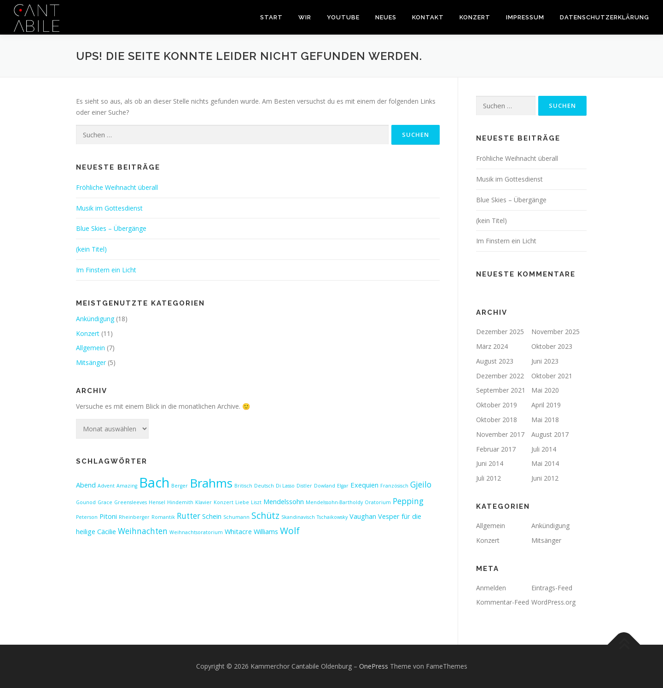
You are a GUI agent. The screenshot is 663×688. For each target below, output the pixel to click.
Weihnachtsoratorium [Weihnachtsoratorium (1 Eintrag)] (196, 532)
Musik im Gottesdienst (109, 208)
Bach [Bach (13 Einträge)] (154, 482)
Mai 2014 (545, 463)
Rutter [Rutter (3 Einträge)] (188, 516)
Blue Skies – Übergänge (111, 228)
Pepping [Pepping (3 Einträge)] (408, 501)
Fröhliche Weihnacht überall (117, 187)
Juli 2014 (543, 449)
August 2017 (550, 434)
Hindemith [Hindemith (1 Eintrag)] (180, 502)
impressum (525, 17)
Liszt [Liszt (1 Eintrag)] (256, 502)
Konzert (87, 333)
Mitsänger (91, 362)
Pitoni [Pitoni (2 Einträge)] (108, 516)
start (271, 17)
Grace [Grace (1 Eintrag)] (105, 502)
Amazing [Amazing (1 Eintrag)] (126, 485)
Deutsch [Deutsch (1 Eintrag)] (264, 485)
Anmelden (491, 587)
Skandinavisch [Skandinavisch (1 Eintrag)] (298, 517)
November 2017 (500, 434)
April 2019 (546, 404)
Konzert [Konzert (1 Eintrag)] (223, 502)
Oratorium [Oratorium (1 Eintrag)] (378, 502)
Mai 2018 (545, 419)
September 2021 (500, 390)
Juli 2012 (488, 478)
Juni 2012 (544, 478)
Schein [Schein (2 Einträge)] (211, 516)
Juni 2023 (544, 361)
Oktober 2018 (496, 419)
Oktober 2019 (496, 404)
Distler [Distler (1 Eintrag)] (304, 485)
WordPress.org (553, 602)
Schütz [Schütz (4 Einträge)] (265, 515)
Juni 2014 (489, 463)
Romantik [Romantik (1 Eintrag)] (163, 517)
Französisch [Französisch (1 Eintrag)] (394, 485)
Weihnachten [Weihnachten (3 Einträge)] (143, 531)
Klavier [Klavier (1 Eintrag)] (203, 502)
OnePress (373, 666)
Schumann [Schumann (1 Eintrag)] (236, 517)
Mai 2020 (545, 390)
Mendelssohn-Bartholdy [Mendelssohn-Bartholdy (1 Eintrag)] (334, 502)
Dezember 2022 (500, 375)
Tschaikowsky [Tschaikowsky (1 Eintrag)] (332, 517)
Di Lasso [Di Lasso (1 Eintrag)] (285, 485)
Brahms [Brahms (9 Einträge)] (211, 483)
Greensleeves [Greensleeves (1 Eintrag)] (130, 502)
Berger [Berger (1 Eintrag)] (179, 485)
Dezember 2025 (500, 331)
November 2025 (555, 331)
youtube (343, 17)
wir (304, 17)
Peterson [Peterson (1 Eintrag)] (87, 517)
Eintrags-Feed (551, 587)
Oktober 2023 (551, 346)
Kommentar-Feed (502, 602)
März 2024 (492, 346)
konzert (474, 17)
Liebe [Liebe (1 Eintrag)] (242, 502)
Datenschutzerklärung (604, 17)
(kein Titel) (91, 249)
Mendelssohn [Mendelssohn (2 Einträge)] (283, 501)
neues (385, 17)
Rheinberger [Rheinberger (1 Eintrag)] (134, 517)
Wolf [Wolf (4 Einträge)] (290, 530)
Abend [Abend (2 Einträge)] (86, 484)
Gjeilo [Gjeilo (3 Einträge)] (420, 484)
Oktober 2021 (551, 375)
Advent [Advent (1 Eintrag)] (106, 485)
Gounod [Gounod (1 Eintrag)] (86, 502)
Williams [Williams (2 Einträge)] (266, 531)
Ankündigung (95, 318)
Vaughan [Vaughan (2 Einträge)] (362, 516)
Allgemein (90, 347)
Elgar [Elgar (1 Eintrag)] (343, 485)
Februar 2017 (496, 449)
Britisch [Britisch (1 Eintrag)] (243, 485)
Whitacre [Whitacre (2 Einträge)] (238, 531)
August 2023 (494, 361)
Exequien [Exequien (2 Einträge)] (364, 484)
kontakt (428, 17)
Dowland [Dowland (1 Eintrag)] (324, 485)
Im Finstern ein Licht (106, 269)
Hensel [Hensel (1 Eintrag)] (157, 502)
